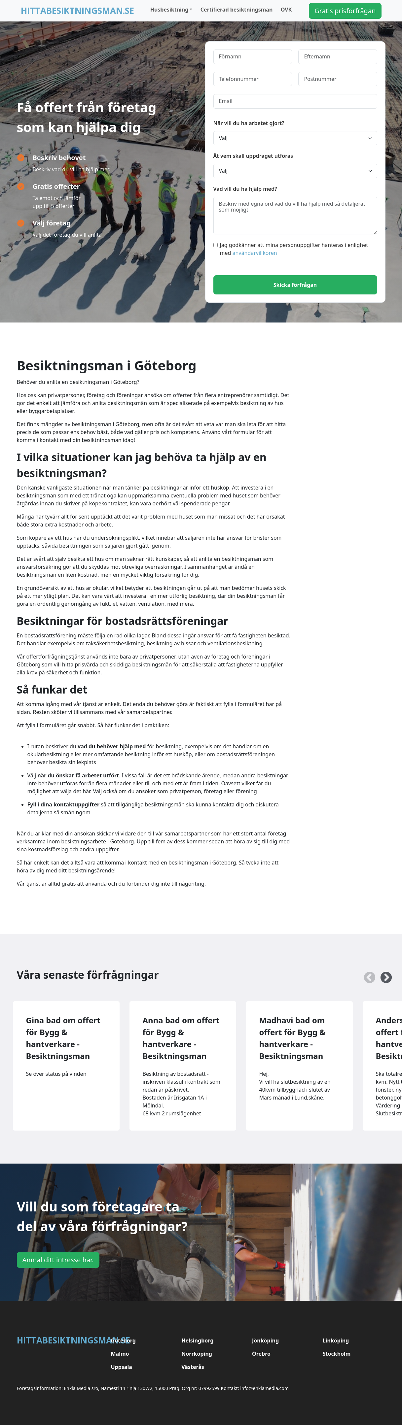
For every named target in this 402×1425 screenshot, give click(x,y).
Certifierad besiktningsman (237, 9)
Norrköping (196, 1353)
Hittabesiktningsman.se (77, 11)
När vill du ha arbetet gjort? (248, 123)
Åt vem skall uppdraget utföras (253, 155)
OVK (286, 9)
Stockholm (337, 1353)
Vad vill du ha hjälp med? (245, 188)
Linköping (336, 1340)
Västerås (192, 1367)
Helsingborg (197, 1340)
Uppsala (121, 1367)
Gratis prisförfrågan (345, 10)
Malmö (120, 1353)
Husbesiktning (169, 9)
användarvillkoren (254, 252)
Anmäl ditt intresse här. (58, 1259)
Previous (366, 974)
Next (383, 974)
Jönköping (265, 1340)
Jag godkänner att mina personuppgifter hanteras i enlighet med (290, 248)
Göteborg (123, 1340)
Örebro (261, 1353)
